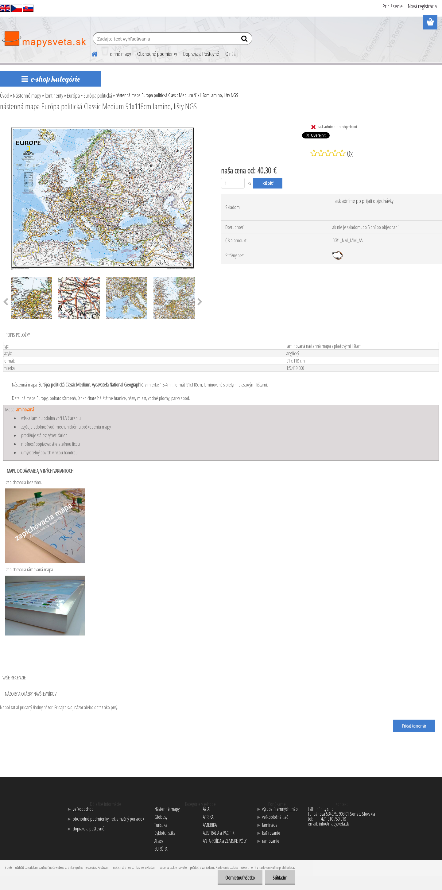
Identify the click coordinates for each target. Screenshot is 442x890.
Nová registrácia (422, 6)
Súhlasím (280, 877)
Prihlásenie (392, 6)
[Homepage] (91, 53)
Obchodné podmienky (157, 53)
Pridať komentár (414, 726)
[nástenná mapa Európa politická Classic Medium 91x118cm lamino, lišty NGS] (103, 123)
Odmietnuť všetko (240, 877)
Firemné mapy (118, 53)
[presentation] (200, 302)
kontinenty (54, 95)
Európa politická (97, 95)
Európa (73, 95)
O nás (230, 53)
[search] (245, 40)
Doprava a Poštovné (201, 53)
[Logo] (44, 39)
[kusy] (233, 183)
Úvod (4, 95)
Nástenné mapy (27, 95)
